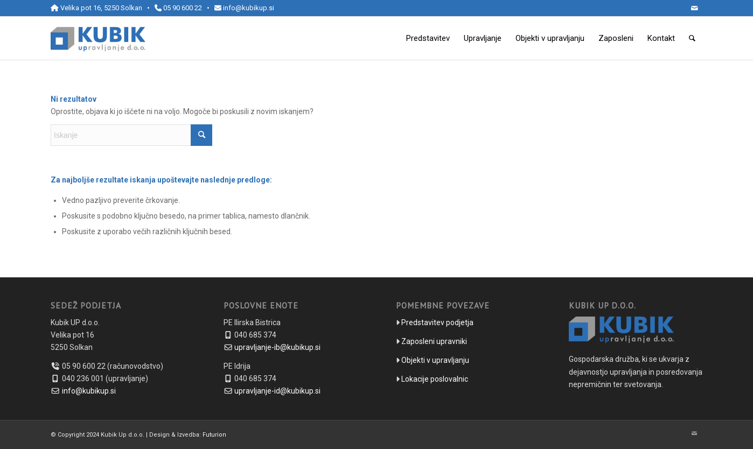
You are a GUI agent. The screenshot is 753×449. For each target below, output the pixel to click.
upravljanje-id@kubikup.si (277, 391)
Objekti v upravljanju (435, 360)
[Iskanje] (692, 38)
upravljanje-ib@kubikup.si (277, 347)
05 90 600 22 (182, 8)
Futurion (214, 434)
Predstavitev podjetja (437, 322)
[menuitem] (428, 38)
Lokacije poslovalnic (434, 379)
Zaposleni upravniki (434, 341)
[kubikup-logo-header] (98, 38)
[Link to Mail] (694, 8)
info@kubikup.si (248, 8)
